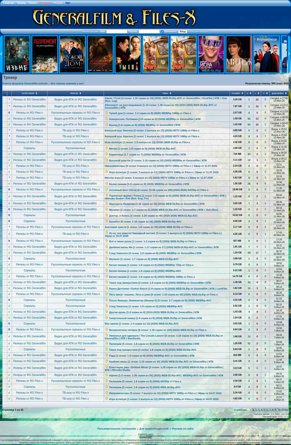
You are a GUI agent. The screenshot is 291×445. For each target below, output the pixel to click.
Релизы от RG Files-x (29, 112)
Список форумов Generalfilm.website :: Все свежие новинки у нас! (43, 83)
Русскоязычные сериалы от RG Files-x (75, 112)
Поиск (33, 3)
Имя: (114, 31)
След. (285, 409)
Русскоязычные (75, 148)
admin (150, 434)
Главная (8, 3)
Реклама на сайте (183, 428)
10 (279, 409)
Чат (67, 3)
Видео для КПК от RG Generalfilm (75, 99)
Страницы (240, 409)
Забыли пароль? (199, 31)
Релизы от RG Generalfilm (29, 99)
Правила (45, 3)
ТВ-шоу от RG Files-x (75, 130)
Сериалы (29, 148)
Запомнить (169, 31)
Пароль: (144, 31)
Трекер (21, 3)
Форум (58, 3)
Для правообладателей (154, 428)
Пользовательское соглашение (116, 428)
